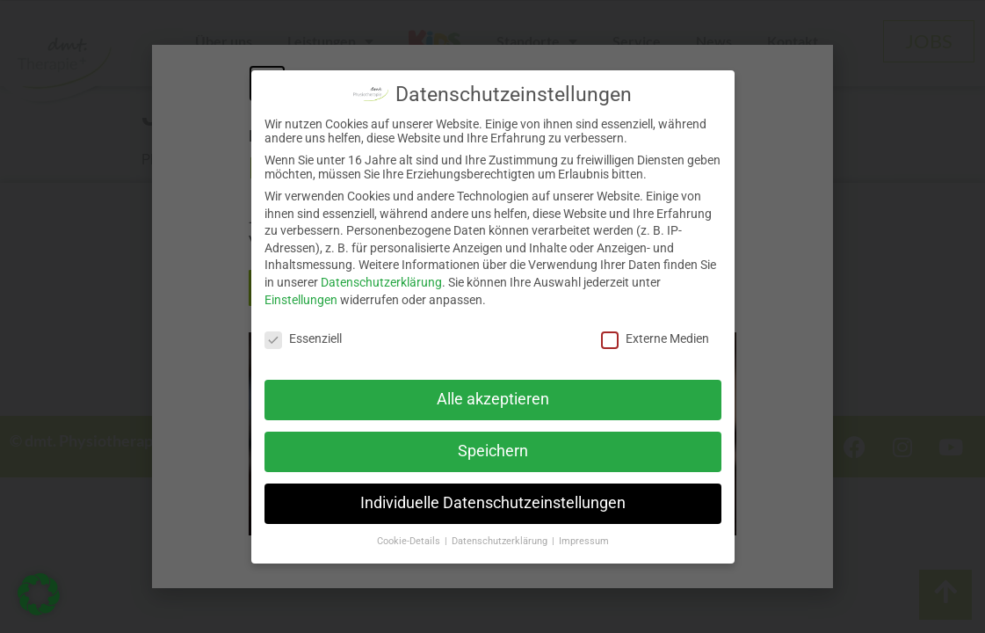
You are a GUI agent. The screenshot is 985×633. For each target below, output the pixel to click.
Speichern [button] (493, 451)
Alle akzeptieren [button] (493, 399)
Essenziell (303, 338)
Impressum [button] (584, 541)
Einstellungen (300, 300)
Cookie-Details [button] (410, 541)
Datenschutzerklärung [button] (501, 541)
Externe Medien (655, 338)
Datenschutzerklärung (381, 282)
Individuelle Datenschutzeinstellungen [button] (493, 503)
